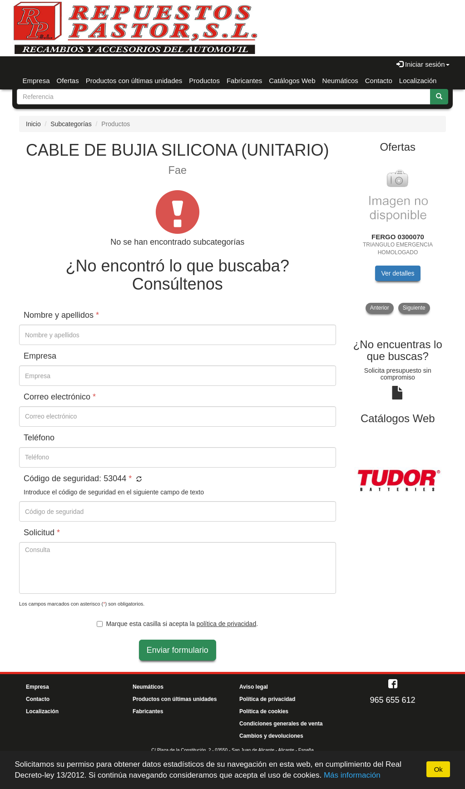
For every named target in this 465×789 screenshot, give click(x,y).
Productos (204, 80)
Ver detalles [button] (397, 273)
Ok (438, 769)
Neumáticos (340, 80)
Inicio (33, 124)
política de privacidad (227, 623)
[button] (138, 479)
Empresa (36, 80)
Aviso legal (253, 687)
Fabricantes (244, 80)
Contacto (378, 80)
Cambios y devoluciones (271, 736)
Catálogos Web (292, 80)
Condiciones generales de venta (280, 723)
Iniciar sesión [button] (423, 64)
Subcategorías (70, 124)
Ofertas (68, 80)
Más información (352, 775)
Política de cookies (263, 711)
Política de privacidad (267, 699)
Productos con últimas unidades (134, 80)
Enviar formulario (177, 650)
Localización (418, 80)
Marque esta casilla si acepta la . (177, 623)
